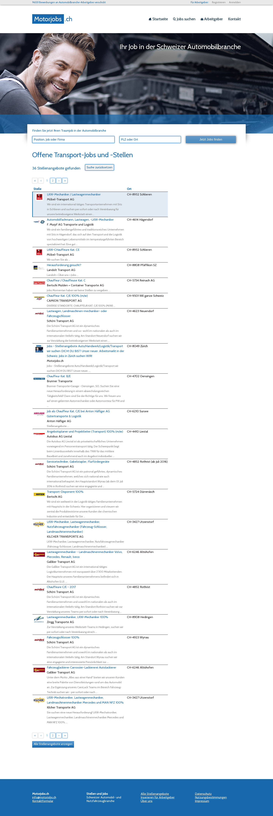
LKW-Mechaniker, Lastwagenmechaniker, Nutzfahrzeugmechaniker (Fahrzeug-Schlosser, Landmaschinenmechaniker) (77, 526)
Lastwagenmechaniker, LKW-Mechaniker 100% (77, 617)
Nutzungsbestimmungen (211, 797)
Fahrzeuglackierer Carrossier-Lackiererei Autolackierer (81, 667)
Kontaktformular (42, 801)
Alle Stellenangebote (155, 794)
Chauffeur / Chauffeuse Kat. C (66, 280)
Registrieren (219, 2)
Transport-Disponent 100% (65, 492)
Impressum (202, 801)
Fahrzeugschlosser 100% (63, 637)
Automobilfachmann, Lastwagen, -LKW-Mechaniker (80, 219)
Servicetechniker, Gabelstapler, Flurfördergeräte (78, 461)
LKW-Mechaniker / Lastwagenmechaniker (74, 194)
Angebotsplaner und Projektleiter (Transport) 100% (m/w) (85, 431)
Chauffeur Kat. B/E (59, 376)
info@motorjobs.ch (44, 797)
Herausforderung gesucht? (64, 265)
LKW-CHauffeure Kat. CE (63, 249)
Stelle (37, 189)
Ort (129, 189)
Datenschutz (203, 794)
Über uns (146, 801)
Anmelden (235, 2)
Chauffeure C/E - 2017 (61, 587)
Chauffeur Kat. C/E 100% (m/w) (67, 296)
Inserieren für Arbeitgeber (158, 797)
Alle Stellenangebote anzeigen (53, 744)
